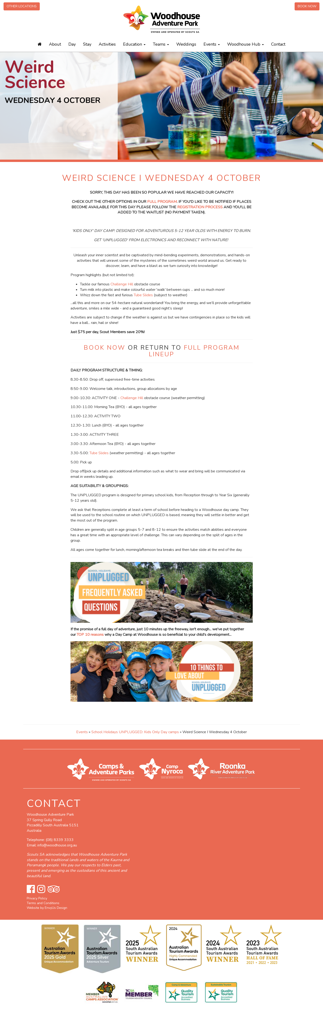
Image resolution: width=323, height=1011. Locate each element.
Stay (87, 44)
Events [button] (212, 44)
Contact (278, 44)
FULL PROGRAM (162, 201)
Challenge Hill (122, 284)
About (55, 44)
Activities (107, 44)
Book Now (307, 6)
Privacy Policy (37, 898)
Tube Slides (143, 295)
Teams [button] (161, 44)
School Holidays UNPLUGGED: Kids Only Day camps (135, 732)
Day (72, 44)
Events (82, 732)
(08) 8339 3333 (60, 839)
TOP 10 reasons (90, 634)
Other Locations (22, 6)
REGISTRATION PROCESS (200, 207)
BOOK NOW (104, 348)
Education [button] (134, 44)
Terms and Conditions (43, 903)
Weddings (186, 44)
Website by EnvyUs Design (47, 908)
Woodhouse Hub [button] (245, 44)
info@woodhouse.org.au (57, 845)
